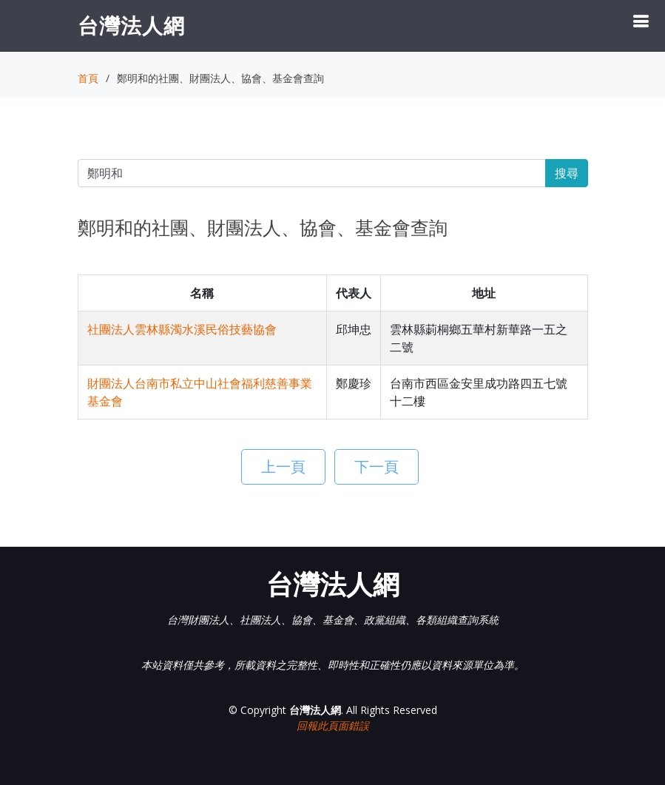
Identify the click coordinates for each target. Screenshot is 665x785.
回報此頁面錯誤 (333, 725)
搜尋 (566, 173)
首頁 (88, 78)
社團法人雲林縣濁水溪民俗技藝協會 (182, 329)
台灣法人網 (131, 25)
